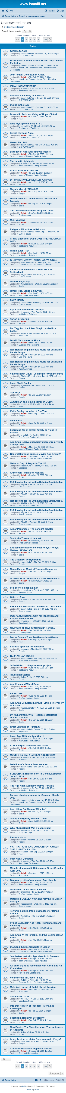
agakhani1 (25, 385)
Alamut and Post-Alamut (29, 295)
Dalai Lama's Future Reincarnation (29, 764)
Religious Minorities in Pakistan (27, 229)
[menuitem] (9, 11)
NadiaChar (25, 916)
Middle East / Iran (19, 250)
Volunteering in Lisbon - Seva (26, 977)
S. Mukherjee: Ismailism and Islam (29, 745)
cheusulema (26, 590)
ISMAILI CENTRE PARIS (23, 86)
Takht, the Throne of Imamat (25, 538)
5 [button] (38, 39)
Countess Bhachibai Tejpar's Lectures (31, 1048)
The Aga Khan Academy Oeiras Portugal (32, 785)
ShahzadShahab (28, 376)
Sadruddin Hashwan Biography (27, 1017)
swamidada (26, 303)
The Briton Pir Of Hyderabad (25, 559)
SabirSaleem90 (27, 262)
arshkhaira (25, 892)
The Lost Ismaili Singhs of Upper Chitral (32, 210)
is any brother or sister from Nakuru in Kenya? (35, 1039)
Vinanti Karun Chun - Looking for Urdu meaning (36, 373)
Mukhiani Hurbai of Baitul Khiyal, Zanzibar (33, 987)
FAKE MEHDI (17, 300)
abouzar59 (25, 1042)
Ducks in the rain (19, 105)
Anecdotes (23, 875)
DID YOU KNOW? (26, 56)
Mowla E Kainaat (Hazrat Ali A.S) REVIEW (32, 755)
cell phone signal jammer (24, 587)
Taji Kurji (15, 392)
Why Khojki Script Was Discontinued (30, 828)
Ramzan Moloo (18, 837)
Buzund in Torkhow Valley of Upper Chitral (33, 114)
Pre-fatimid (23, 759)
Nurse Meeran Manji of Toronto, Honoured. (33, 569)
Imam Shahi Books (20, 383)
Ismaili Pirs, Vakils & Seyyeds (26, 291)
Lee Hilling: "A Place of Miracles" (28, 809)
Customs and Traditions (29, 128)
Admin (24, 77)
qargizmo (25, 649)
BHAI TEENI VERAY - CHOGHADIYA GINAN (33, 260)
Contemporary (25, 215)
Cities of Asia (17, 597)
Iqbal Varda (16, 420)
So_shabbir (26, 274)
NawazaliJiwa (27, 284)
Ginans (22, 378)
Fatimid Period (25, 335)
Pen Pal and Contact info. (30, 437)
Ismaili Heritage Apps (22, 133)
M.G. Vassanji (17, 220)
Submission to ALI (20, 996)
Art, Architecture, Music (29, 698)
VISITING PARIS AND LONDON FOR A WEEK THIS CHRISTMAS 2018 (34, 848)
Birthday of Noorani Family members (30, 151)
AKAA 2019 (16, 693)
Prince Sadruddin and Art (24, 170)
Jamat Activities (25, 369)
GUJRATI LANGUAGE (22, 656)
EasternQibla (26, 333)
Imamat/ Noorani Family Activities (33, 156)
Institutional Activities (28, 91)
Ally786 (24, 355)
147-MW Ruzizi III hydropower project (30, 665)
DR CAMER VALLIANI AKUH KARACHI (31, 180)
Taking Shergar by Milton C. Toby (28, 818)
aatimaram (25, 830)
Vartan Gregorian (19, 319)
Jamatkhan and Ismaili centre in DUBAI (31, 402)
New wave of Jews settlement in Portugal (32, 628)
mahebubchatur (27, 66)
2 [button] (26, 39)
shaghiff (24, 435)
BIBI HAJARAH (18, 51)
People (22, 184)
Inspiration (23, 731)
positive (24, 404)
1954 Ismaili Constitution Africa (27, 74)
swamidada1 (26, 729)
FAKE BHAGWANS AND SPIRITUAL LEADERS (35, 606)
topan (23, 840)
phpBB (24, 1086)
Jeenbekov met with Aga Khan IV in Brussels (34, 956)
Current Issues (25, 234)
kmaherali (25, 88)
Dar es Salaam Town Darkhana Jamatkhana (34, 637)
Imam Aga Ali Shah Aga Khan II (27, 736)
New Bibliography (20, 281)
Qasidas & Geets (26, 1001)
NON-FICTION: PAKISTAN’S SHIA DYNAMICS (34, 578)
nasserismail (26, 904)
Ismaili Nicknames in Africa (25, 340)
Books (21, 206)
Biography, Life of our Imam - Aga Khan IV (33, 880)
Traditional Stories (20, 674)
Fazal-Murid (26, 466)
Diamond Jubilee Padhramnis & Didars (35, 265)
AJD (23, 677)
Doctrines (23, 468)
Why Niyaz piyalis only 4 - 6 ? (26, 123)
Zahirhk (24, 980)
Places (21, 119)
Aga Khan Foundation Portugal (27, 309)
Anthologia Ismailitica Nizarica (27, 472)
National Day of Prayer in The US (28, 463)
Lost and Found (25, 357)
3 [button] (30, 39)
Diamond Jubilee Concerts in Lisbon (30, 947)
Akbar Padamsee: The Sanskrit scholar (31, 529)
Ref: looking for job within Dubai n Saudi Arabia (36, 482)
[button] (17, 39)
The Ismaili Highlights (22, 161)
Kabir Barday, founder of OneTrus (28, 411)
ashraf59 (25, 126)
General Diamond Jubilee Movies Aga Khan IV (35, 454)
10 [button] (45, 39)
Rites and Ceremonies (28, 543)
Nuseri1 (24, 999)
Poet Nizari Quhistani (21, 858)
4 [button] (34, 39)
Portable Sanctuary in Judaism (27, 95)
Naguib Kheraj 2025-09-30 (24, 189)
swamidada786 (27, 53)
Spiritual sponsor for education (27, 646)
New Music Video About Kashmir (28, 889)
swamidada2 (26, 562)
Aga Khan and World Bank (24, 684)
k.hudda (24, 852)
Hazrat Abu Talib (19, 142)
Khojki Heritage (25, 832)
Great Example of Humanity (25, 727)
